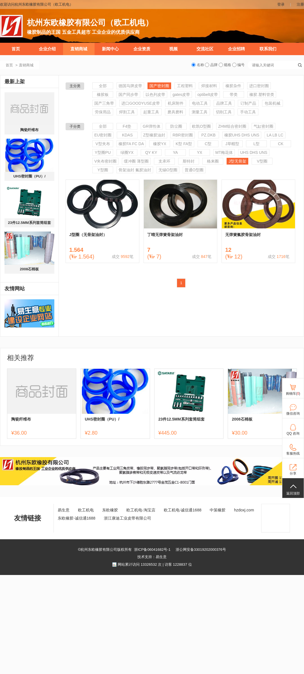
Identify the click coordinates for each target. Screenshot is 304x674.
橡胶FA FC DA (131, 143)
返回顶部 (293, 493)
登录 (281, 4)
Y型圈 (102, 170)
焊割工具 (127, 112)
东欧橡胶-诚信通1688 (76, 518)
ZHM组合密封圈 (232, 126)
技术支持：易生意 (152, 557)
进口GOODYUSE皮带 (140, 103)
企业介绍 (47, 49)
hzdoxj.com (244, 510)
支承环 (164, 161)
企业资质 (141, 49)
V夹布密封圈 (105, 161)
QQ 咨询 (293, 433)
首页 (16, 49)
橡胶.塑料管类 (261, 94)
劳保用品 (103, 112)
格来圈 (213, 161)
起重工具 (151, 112)
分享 (293, 473)
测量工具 (199, 112)
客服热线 (293, 453)
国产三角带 (104, 103)
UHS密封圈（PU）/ (29, 176)
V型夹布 (102, 143)
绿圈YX (127, 152)
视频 (173, 49)
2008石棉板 (29, 269)
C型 (208, 143)
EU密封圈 (102, 135)
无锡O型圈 (167, 170)
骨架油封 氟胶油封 (135, 170)
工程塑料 (185, 86)
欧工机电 (86, 510)
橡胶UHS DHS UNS (241, 135)
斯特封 (189, 161)
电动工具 (200, 103)
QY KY (151, 152)
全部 (103, 86)
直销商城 (78, 49)
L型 (256, 143)
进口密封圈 (259, 86)
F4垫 (127, 126)
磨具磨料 (175, 112)
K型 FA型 (184, 143)
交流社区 (204, 49)
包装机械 (272, 103)
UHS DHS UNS (253, 152)
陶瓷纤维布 (29, 130)
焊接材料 (209, 86)
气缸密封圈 (263, 126)
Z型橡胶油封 (154, 135)
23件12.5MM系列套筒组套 (29, 223)
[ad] (152, 484)
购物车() (293, 394)
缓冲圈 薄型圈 (136, 161)
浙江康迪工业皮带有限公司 (127, 518)
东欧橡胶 (110, 510)
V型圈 (262, 161)
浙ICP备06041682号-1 (152, 549)
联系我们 (268, 49)
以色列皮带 (155, 94)
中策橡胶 (217, 510)
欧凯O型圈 (201, 126)
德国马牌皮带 (130, 86)
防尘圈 (176, 126)
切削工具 (224, 112)
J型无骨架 (237, 161)
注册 (300, 4)
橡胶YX (159, 143)
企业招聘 (236, 49)
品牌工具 (224, 103)
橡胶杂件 (233, 86)
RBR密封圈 (183, 135)
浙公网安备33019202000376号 (201, 549)
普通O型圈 (194, 170)
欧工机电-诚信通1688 (183, 510)
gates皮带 (181, 94)
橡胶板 (103, 94)
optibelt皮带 (207, 94)
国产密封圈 (159, 86)
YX (199, 152)
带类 (234, 94)
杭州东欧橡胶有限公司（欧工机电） (90, 22)
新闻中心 (110, 49)
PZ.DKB (208, 135)
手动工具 (248, 112)
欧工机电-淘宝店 (140, 510)
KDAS (127, 135)
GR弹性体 (151, 126)
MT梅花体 (224, 152)
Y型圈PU (103, 152)
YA (175, 152)
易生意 (64, 510)
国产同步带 (128, 94)
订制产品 (248, 103)
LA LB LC (275, 135)
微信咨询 (293, 413)
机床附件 (176, 103)
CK (280, 143)
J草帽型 (232, 143)
